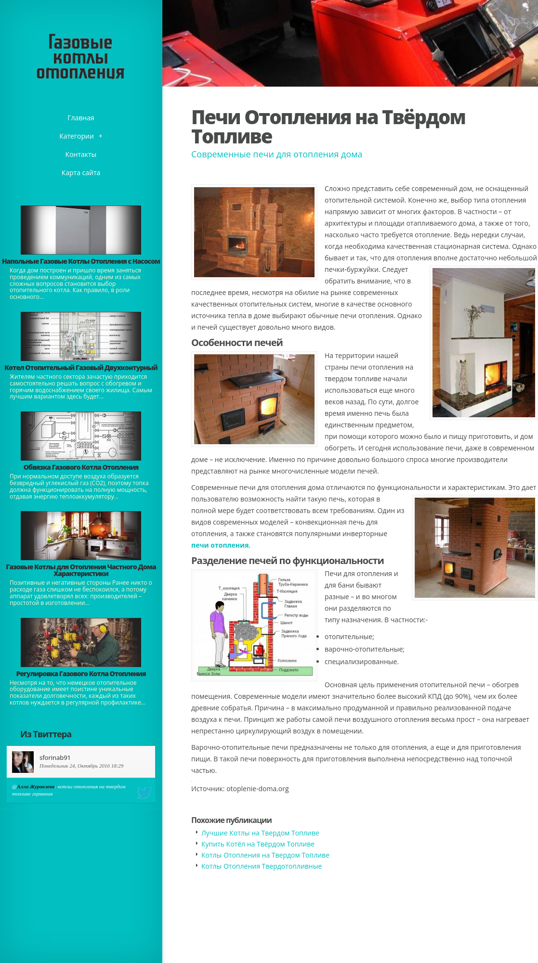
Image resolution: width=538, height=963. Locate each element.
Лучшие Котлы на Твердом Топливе (260, 832)
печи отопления (220, 545)
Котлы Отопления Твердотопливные (261, 866)
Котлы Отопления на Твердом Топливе (265, 855)
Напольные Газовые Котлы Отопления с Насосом (81, 261)
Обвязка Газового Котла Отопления (81, 467)
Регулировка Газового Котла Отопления (81, 673)
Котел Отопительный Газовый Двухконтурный (80, 367)
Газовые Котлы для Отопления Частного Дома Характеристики (81, 570)
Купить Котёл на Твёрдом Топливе (258, 843)
